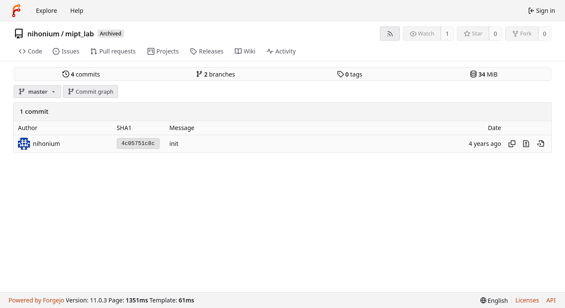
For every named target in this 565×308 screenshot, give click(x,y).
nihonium (43, 34)
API (551, 300)
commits (81, 74)
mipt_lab (79, 34)
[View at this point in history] (540, 143)
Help (76, 10)
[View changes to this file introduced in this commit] (526, 143)
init (173, 143)
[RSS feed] (390, 34)
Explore (46, 10)
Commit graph (91, 91)
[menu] (494, 300)
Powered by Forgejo (36, 300)
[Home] (16, 10)
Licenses (527, 300)
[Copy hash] (512, 143)
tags (349, 74)
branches (215, 74)
